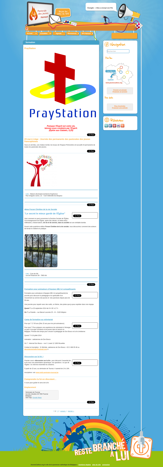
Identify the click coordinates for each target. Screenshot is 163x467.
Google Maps (37, 397)
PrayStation (30, 48)
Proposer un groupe (120, 92)
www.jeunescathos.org (114, 83)
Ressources (72, 33)
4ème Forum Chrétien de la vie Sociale (40, 209)
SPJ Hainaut (86, 33)
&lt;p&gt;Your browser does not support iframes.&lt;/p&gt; (118, 74)
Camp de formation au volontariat (38, 320)
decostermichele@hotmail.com (35, 349)
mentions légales (84, 465)
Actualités (43, 33)
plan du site (96, 465)
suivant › (63, 411)
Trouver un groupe (120, 90)
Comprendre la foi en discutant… (40, 379)
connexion (106, 465)
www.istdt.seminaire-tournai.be (47, 372)
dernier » (71, 411)
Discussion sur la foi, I (33, 357)
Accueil (29, 33)
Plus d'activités (119, 106)
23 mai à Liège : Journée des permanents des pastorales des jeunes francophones (57, 140)
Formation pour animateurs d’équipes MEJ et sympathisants (50, 289)
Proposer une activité (120, 108)
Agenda (58, 33)
